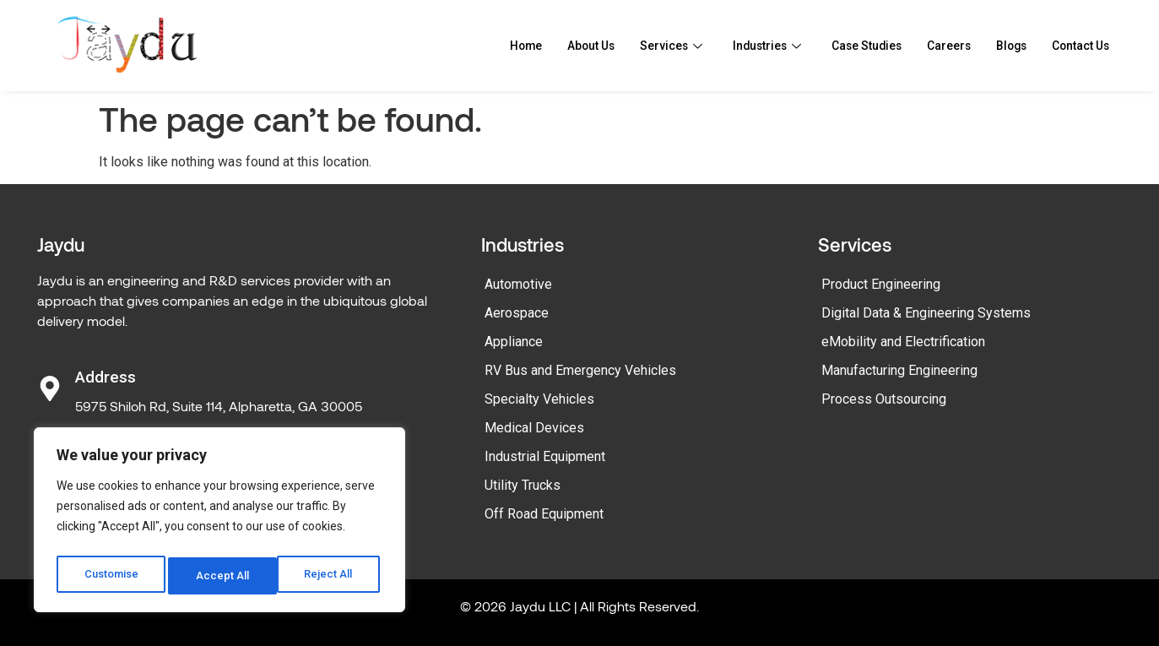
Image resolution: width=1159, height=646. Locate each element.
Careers (935, 45)
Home (483, 45)
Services (639, 45)
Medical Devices (534, 428)
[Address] (49, 388)
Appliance (514, 342)
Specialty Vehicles (539, 399)
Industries (739, 45)
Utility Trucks (523, 485)
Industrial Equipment (545, 456)
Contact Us (1076, 45)
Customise (111, 576)
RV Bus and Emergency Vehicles (580, 370)
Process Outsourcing (883, 399)
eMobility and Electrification (903, 342)
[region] (219, 523)
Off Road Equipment (544, 514)
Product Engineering (880, 284)
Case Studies (846, 45)
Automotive (518, 284)
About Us (554, 45)
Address (105, 377)
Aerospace (517, 313)
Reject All (222, 576)
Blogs (1001, 45)
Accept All (330, 576)
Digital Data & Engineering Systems (926, 313)
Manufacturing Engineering (899, 370)
